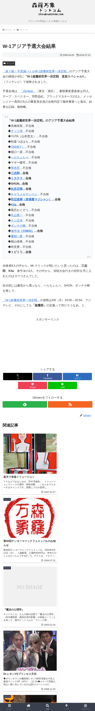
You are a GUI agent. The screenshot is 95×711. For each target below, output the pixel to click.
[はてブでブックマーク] (77, 376)
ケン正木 (17, 220)
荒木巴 (15, 168)
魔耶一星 (17, 236)
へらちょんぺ (19, 157)
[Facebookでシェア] (47, 376)
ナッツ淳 (17, 131)
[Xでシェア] (17, 376)
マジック (9, 63)
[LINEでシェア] (62, 385)
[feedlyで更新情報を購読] (25, 404)
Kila (13, 204)
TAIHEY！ (17, 146)
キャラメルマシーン (24, 194)
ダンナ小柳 (18, 225)
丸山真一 (17, 215)
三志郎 (15, 173)
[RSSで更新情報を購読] (70, 404)
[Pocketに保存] (32, 385)
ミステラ (17, 178)
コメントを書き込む (47, 656)
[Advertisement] (25, 342)
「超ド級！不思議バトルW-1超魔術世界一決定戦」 (36, 71)
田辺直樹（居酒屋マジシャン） (31, 199)
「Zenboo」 (28, 91)
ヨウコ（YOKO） (22, 231)
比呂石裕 (17, 188)
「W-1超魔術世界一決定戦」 (21, 300)
